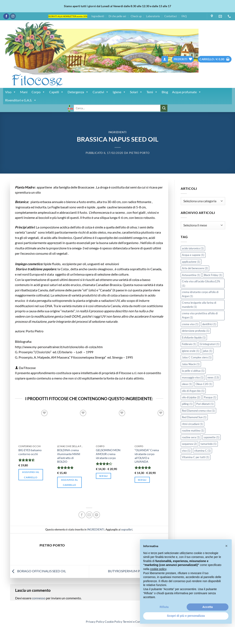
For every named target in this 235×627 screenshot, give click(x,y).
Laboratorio (153, 16)
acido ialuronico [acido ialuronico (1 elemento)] (193, 248)
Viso (10, 92)
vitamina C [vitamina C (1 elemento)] (202, 450)
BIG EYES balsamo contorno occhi (30, 452)
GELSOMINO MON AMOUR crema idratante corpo (108, 453)
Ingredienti (97, 16)
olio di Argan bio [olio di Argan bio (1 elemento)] (193, 390)
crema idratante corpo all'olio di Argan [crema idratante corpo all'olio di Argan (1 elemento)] (200, 294)
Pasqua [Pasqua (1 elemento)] (210, 397)
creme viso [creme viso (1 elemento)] (190, 324)
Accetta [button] (207, 607)
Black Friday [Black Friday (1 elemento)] (213, 275)
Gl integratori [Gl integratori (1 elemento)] (209, 344)
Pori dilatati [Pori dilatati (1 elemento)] (205, 404)
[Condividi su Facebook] (81, 514)
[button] (164, 59)
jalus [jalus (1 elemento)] (207, 350)
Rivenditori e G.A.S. (20, 100)
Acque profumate (186, 92)
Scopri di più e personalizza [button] (186, 615)
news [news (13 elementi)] (213, 377)
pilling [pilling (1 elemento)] (187, 404)
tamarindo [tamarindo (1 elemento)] (209, 443)
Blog (165, 92)
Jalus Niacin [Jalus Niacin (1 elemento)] (191, 364)
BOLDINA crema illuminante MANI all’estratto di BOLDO (68, 455)
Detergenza (78, 92)
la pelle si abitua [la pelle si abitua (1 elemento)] (193, 370)
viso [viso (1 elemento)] (186, 450)
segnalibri (126, 529)
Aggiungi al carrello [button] (30, 474)
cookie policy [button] (158, 569)
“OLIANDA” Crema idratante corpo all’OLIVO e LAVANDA (147, 455)
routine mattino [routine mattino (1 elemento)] (193, 430)
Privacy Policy (95, 621)
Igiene (119, 92)
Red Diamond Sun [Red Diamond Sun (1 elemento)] (194, 417)
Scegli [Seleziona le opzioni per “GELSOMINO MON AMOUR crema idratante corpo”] (103, 476)
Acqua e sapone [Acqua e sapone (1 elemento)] (193, 255)
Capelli (56, 92)
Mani (23, 92)
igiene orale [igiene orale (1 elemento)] (190, 350)
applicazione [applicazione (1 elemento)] (191, 261)
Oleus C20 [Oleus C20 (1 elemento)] (204, 384)
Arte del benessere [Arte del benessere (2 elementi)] (195, 268)
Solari (136, 92)
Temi (152, 92)
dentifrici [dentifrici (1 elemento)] (209, 324)
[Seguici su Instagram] (13, 16)
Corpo (38, 92)
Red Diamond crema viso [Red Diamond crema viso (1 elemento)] (198, 410)
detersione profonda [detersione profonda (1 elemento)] (195, 330)
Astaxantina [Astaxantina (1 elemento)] (191, 275)
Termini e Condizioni (136, 621)
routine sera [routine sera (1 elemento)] (191, 437)
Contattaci (170, 16)
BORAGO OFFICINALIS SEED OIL (38, 571)
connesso (38, 598)
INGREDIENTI (117, 132)
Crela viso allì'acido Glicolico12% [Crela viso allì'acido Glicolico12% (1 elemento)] (201, 283)
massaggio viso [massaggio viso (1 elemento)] (193, 377)
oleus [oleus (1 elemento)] (187, 384)
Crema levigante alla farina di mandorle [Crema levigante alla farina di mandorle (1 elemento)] (199, 304)
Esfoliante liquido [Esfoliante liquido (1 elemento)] (194, 337)
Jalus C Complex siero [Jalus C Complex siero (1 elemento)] (197, 357)
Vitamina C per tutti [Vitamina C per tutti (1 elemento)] (195, 457)
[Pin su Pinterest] (96, 514)
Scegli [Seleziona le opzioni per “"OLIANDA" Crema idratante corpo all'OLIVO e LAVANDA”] (142, 479)
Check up (136, 16)
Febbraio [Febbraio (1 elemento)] (189, 344)
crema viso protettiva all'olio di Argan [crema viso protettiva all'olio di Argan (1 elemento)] (200, 315)
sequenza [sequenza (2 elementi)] (189, 443)
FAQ (184, 16)
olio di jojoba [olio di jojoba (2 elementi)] (191, 397)
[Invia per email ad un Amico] (89, 514)
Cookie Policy (113, 621)
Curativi (101, 92)
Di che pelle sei (117, 16)
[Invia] (163, 108)
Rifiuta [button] (164, 607)
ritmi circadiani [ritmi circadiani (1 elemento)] (192, 424)
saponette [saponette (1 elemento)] (211, 437)
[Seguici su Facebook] (6, 16)
